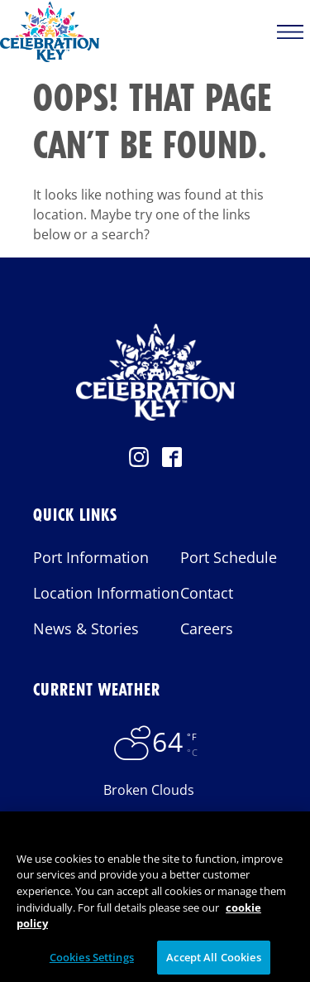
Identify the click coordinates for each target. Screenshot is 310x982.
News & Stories (86, 628)
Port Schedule (228, 557)
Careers (206, 628)
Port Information (91, 557)
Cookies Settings (92, 960)
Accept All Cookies (213, 960)
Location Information (106, 593)
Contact (206, 593)
